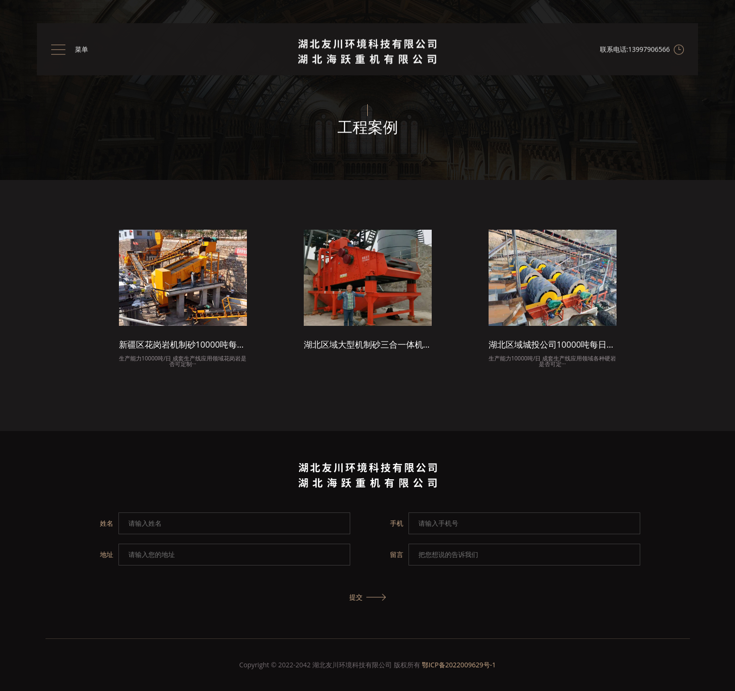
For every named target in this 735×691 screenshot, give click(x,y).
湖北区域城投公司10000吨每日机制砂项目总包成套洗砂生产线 (553, 345)
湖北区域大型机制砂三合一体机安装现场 (368, 345)
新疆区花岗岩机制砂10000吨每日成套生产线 (183, 345)
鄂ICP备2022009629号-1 (459, 664)
